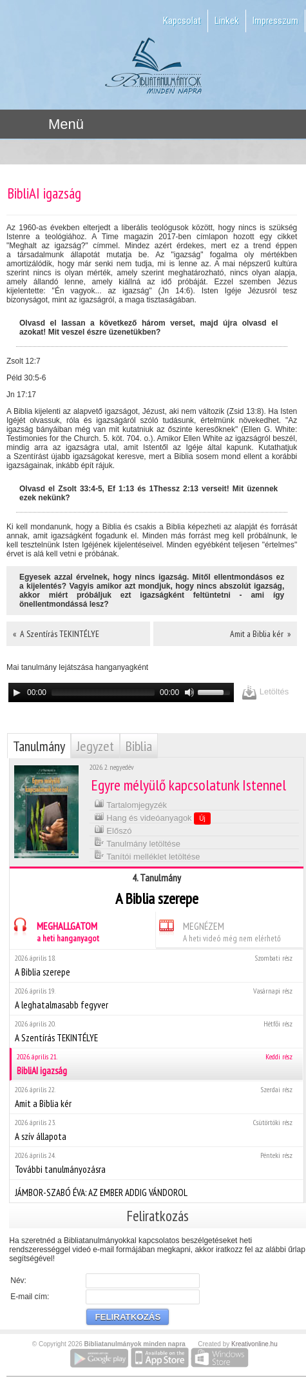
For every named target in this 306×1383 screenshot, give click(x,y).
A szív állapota (156, 1130)
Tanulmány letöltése (137, 842)
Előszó (113, 829)
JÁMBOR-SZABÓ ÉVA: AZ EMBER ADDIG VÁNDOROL (156, 1191)
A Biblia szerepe (156, 965)
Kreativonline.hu (254, 1344)
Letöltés (265, 692)
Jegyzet (95, 746)
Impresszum (275, 20)
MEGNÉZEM (218, 930)
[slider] (103, 692)
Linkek (227, 20)
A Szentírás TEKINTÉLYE (156, 1031)
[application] (121, 692)
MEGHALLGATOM (54, 930)
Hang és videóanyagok (152, 817)
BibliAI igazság (157, 1064)
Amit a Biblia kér (156, 1097)
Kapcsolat (182, 20)
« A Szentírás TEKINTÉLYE (56, 634)
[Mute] (189, 692)
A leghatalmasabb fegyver (156, 998)
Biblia (139, 746)
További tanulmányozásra (156, 1162)
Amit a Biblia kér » (260, 634)
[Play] (17, 692)
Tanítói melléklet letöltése (147, 855)
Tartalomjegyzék (130, 804)
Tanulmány (39, 746)
